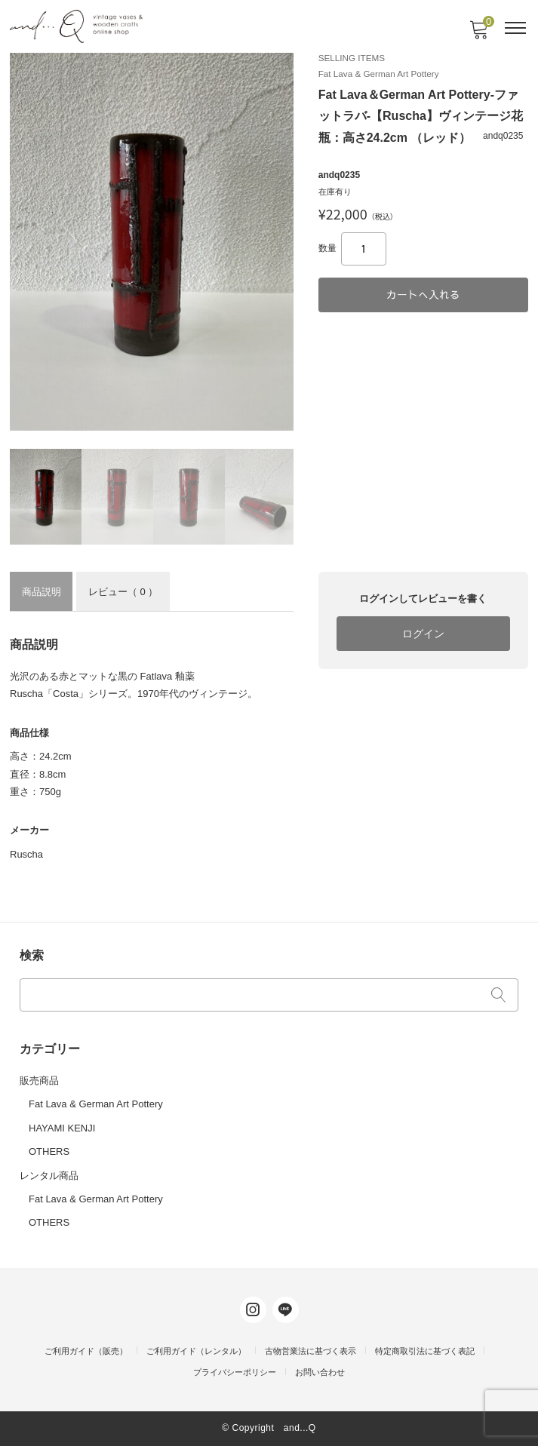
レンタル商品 (49, 1175)
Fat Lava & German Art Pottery (96, 1104)
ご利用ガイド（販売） (86, 1350)
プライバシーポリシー (234, 1372)
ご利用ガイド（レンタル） (196, 1350)
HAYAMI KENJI (62, 1128)
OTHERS (49, 1151)
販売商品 (39, 1080)
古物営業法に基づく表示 (310, 1350)
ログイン (423, 634)
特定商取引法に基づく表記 (425, 1350)
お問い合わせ (320, 1372)
